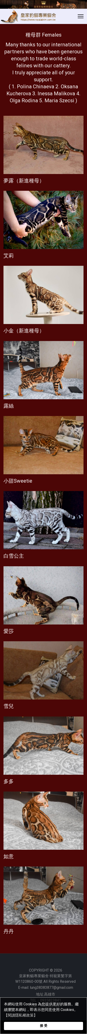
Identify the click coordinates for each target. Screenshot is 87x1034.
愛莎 (8, 631)
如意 (8, 856)
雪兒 (8, 706)
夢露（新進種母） (23, 181)
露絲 (8, 406)
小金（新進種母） (23, 331)
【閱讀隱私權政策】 (20, 1015)
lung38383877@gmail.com (51, 987)
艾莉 (8, 256)
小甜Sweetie (17, 481)
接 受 (43, 1026)
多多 (8, 781)
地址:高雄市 (45, 994)
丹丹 (8, 931)
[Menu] (81, 16)
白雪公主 (13, 556)
